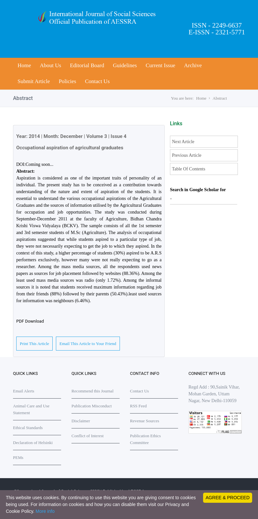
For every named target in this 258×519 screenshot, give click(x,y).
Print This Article (34, 343)
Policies (67, 81)
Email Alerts (23, 391)
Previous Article (186, 155)
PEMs (18, 457)
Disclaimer (80, 420)
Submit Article (34, 81)
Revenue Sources (144, 420)
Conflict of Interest (87, 435)
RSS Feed (138, 405)
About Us (50, 65)
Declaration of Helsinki (33, 442)
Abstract (220, 98)
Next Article (183, 141)
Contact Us (97, 81)
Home (24, 65)
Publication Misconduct (91, 405)
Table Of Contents (188, 169)
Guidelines (125, 65)
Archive (193, 65)
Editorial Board (87, 65)
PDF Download (30, 321)
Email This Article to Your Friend (87, 343)
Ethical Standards (28, 427)
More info (45, 511)
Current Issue (160, 65)
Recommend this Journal (92, 391)
